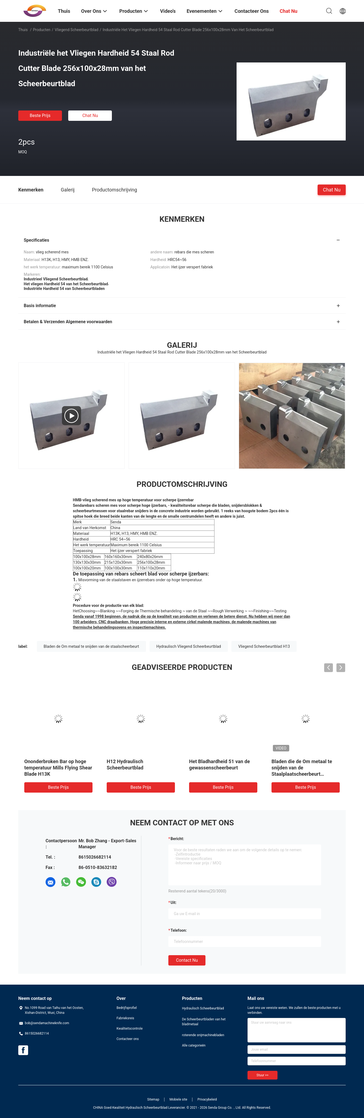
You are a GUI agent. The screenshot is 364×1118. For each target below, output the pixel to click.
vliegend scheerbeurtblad (77, 30)
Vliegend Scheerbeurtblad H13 (264, 646)
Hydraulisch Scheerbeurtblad (203, 1008)
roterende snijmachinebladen (203, 1035)
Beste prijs (40, 115)
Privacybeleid (207, 1099)
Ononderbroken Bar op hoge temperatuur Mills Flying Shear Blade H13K (58, 768)
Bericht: (177, 839)
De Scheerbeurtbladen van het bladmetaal (204, 1021)
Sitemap (153, 1099)
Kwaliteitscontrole (130, 1028)
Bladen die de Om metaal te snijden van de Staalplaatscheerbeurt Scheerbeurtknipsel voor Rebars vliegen (301, 774)
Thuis (23, 30)
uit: (174, 902)
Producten (41, 30)
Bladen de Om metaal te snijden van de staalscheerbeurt (91, 646)
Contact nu (187, 960)
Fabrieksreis (125, 1018)
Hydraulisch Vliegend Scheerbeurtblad (188, 646)
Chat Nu (90, 115)
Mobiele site (178, 1099)
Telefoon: (179, 930)
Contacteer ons (128, 1039)
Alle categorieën (193, 1045)
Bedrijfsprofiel (127, 1008)
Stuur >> (262, 1075)
